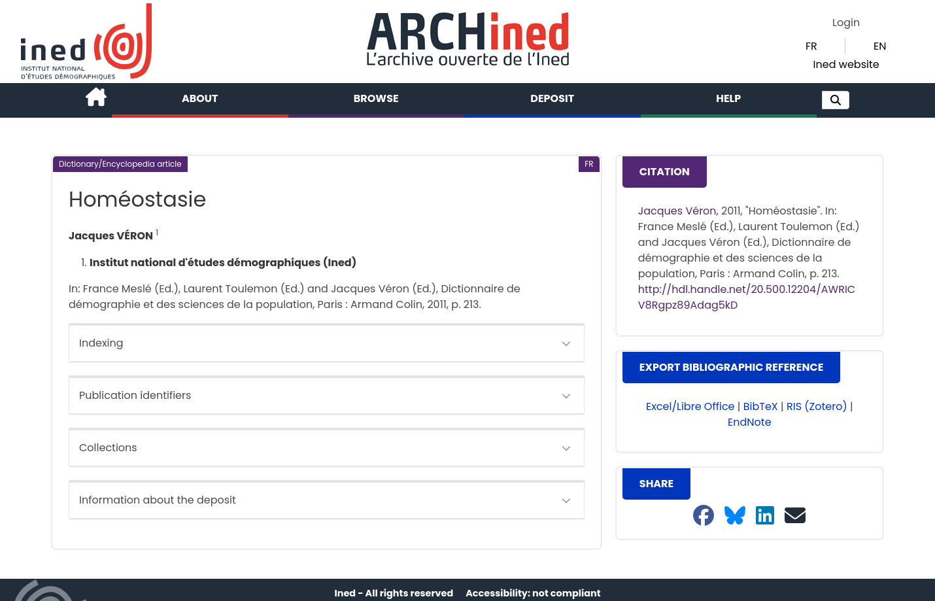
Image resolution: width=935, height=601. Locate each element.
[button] (835, 100)
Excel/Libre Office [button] (690, 406)
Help (728, 98)
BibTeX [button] (760, 406)
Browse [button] (376, 98)
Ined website (846, 64)
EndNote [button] (750, 422)
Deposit (552, 98)
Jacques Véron (677, 210)
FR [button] (811, 46)
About (200, 98)
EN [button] (880, 46)
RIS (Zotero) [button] (817, 406)
